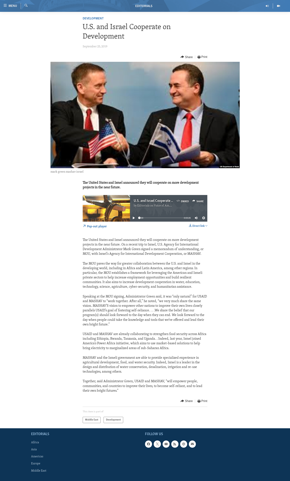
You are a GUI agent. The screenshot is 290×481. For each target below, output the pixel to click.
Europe (35, 463)
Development (93, 18)
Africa (35, 442)
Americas (37, 456)
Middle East (38, 470)
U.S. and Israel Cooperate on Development (164, 201)
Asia (34, 449)
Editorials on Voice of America (156, 205)
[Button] (187, 57)
